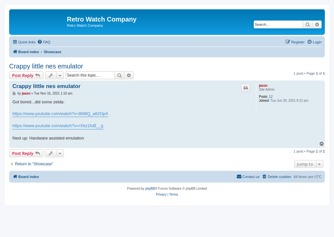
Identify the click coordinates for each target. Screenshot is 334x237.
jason (263, 85)
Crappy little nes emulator (46, 66)
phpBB (150, 188)
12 (271, 96)
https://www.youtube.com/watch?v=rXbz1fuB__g (57, 125)
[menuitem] (43, 42)
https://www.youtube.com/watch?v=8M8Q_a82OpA (60, 113)
